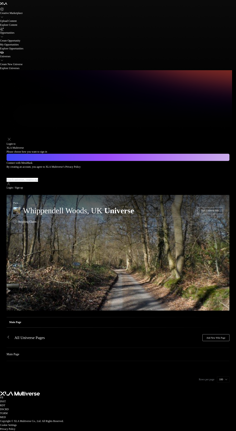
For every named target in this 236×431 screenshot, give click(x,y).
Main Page (15, 322)
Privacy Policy (73, 166)
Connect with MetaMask (19, 162)
